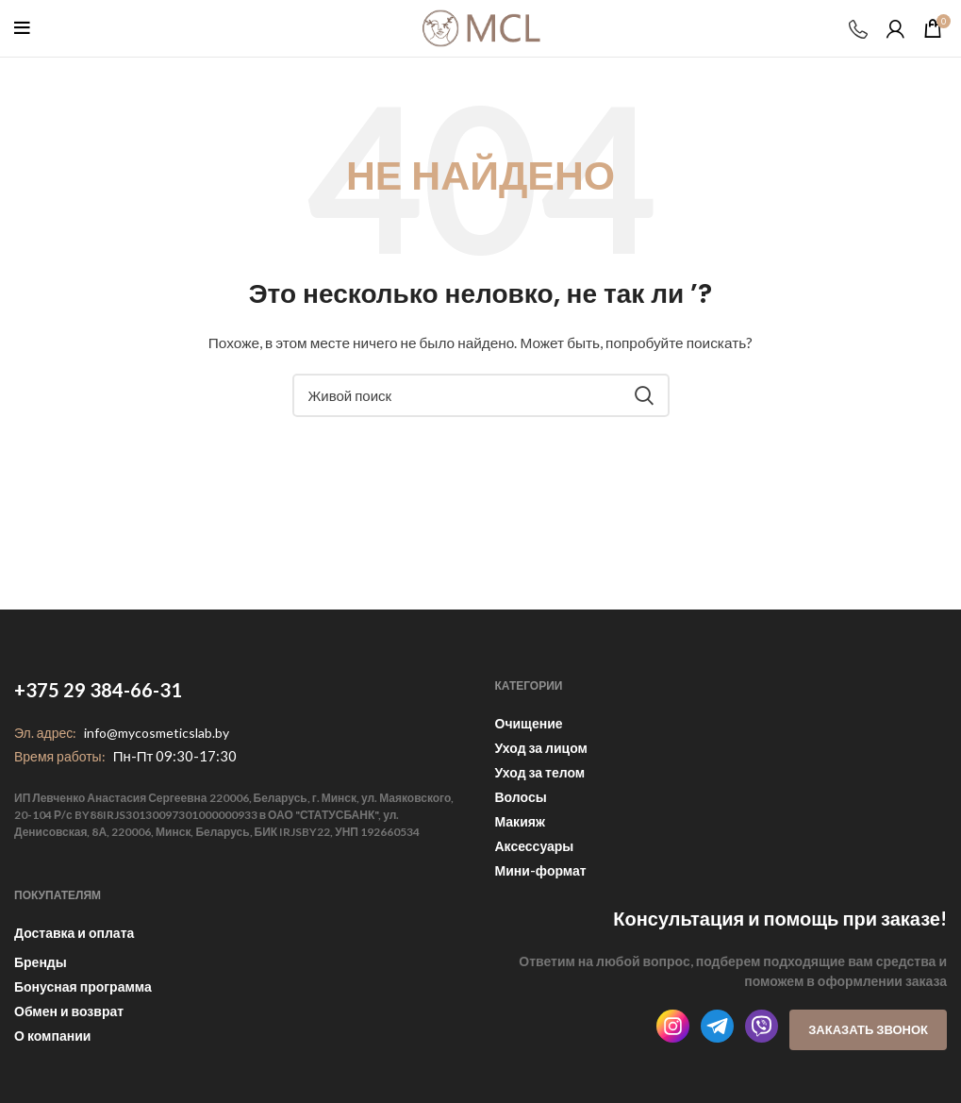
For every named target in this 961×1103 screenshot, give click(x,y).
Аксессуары (534, 846)
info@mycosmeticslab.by (156, 733)
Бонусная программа (83, 986)
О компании (52, 1036)
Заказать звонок (868, 1029)
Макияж (520, 821)
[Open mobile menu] (22, 28)
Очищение (529, 723)
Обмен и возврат (69, 1011)
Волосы (521, 797)
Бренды (40, 962)
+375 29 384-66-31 (98, 689)
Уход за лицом (541, 748)
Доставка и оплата (74, 933)
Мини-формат (541, 870)
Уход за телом (540, 772)
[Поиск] (481, 395)
